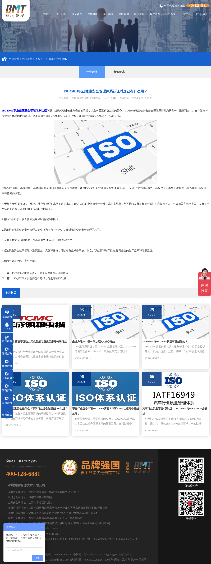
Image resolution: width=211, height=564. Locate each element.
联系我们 (201, 14)
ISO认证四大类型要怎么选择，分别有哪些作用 (39, 278)
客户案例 (155, 14)
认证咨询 (77, 14)
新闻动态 (119, 71)
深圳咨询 (7, 353)
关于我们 (61, 14)
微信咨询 (7, 341)
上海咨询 (7, 378)
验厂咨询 (108, 14)
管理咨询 (123, 14)
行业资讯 (61, 58)
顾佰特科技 (125, 554)
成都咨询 (7, 366)
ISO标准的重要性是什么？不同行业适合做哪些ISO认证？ (35, 408)
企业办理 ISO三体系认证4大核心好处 (93, 341)
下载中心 (186, 14)
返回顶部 (7, 415)
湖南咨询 (7, 402)
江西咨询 (7, 390)
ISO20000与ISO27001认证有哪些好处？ (165, 341)
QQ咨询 (7, 329)
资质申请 (92, 14)
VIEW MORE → (83, 358)
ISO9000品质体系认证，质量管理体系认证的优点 (40, 273)
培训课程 (139, 14)
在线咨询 (7, 316)
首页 (45, 14)
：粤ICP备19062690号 (93, 554)
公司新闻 (170, 14)
